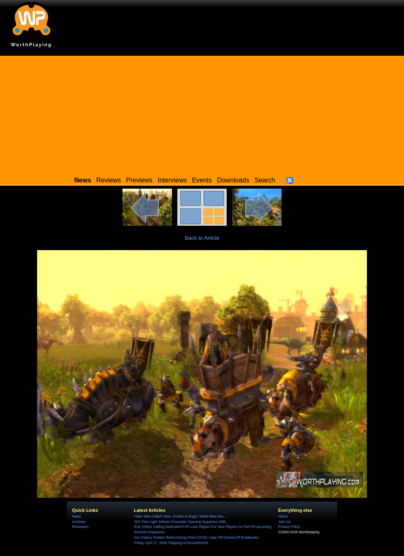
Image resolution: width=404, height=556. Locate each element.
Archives (79, 522)
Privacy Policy (289, 527)
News (76, 516)
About (282, 516)
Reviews (108, 180)
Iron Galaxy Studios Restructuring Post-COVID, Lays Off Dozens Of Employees (196, 537)
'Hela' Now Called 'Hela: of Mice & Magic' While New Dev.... (180, 516)
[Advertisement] (202, 113)
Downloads (233, 180)
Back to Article (202, 238)
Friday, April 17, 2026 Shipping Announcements (171, 543)
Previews (139, 180)
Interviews (172, 180)
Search (264, 180)
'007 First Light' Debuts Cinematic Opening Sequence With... (181, 522)
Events (202, 180)
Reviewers (80, 527)
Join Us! (284, 522)
